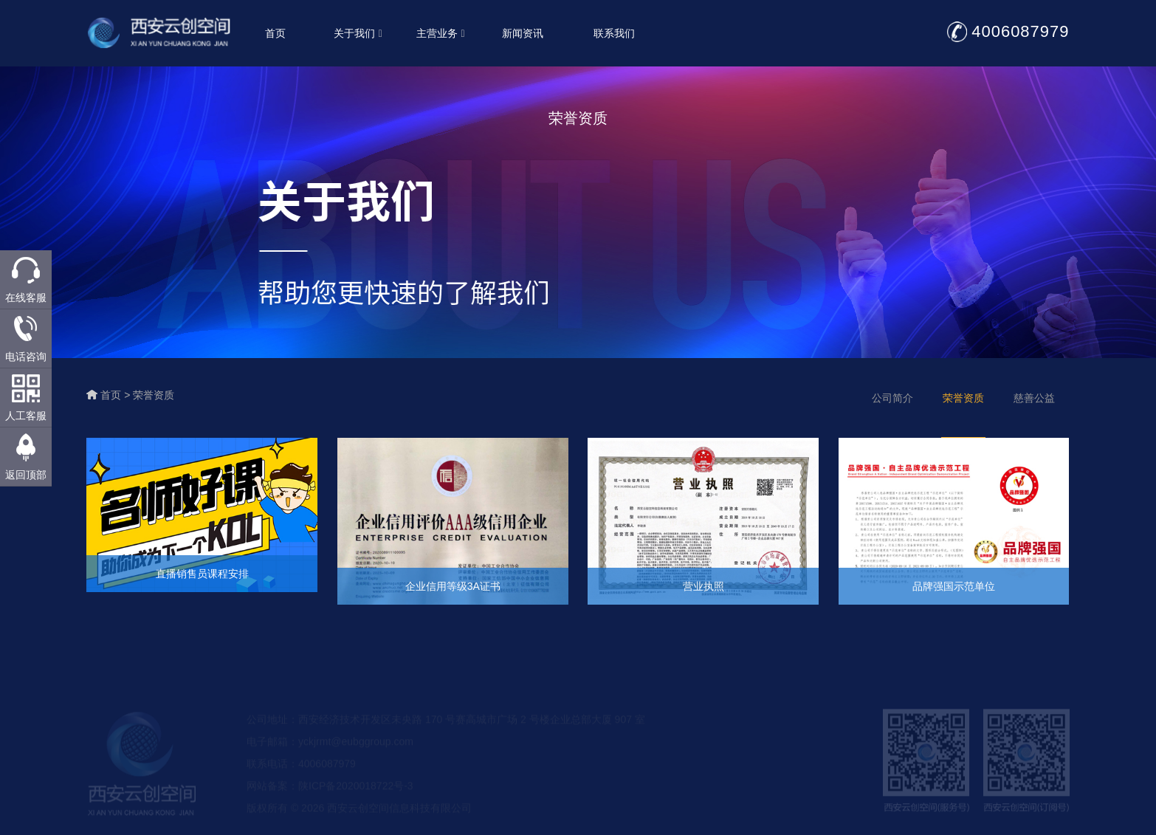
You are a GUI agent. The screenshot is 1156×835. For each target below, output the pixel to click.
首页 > (116, 395)
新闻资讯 (525, 33)
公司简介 (892, 398)
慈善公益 (1034, 398)
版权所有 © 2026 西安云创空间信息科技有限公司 (359, 819)
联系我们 (616, 33)
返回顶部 (26, 475)
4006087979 (1022, 31)
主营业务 (442, 33)
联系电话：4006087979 (301, 774)
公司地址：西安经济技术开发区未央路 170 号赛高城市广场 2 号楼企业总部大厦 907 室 (446, 730)
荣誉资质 (153, 395)
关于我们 (359, 33)
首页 (277, 33)
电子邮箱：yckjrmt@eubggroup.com (330, 752)
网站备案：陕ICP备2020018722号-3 (330, 797)
